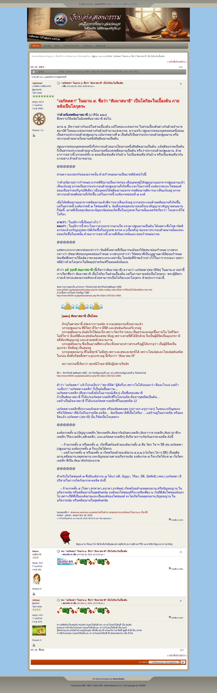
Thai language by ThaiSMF (134, 685)
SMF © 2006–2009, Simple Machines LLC (104, 685)
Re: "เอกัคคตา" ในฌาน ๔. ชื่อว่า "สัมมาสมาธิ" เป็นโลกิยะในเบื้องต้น (94, 551)
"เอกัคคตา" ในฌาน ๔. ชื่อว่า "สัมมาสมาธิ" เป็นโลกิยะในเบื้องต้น (92, 83)
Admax (36, 600)
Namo (35, 551)
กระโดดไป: (143, 662)
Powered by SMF (78, 685)
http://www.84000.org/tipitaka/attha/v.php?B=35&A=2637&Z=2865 (89, 295)
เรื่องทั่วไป (59, 56)
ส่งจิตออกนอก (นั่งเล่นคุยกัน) (77, 56)
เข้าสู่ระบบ (118, 4)
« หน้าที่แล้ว (173, 62)
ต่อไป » (182, 62)
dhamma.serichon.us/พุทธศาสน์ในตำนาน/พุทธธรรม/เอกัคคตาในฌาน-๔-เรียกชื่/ (109, 512)
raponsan (102, 56)
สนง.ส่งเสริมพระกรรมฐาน (42, 56)
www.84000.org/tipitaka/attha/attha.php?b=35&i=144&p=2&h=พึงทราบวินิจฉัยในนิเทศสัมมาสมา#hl (104, 290)
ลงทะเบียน (133, 4)
